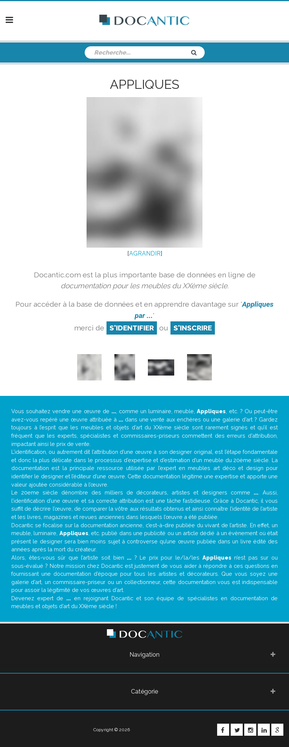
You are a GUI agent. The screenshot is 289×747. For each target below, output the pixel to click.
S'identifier (132, 328)
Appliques (144, 84)
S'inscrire (192, 328)
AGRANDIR (145, 253)
